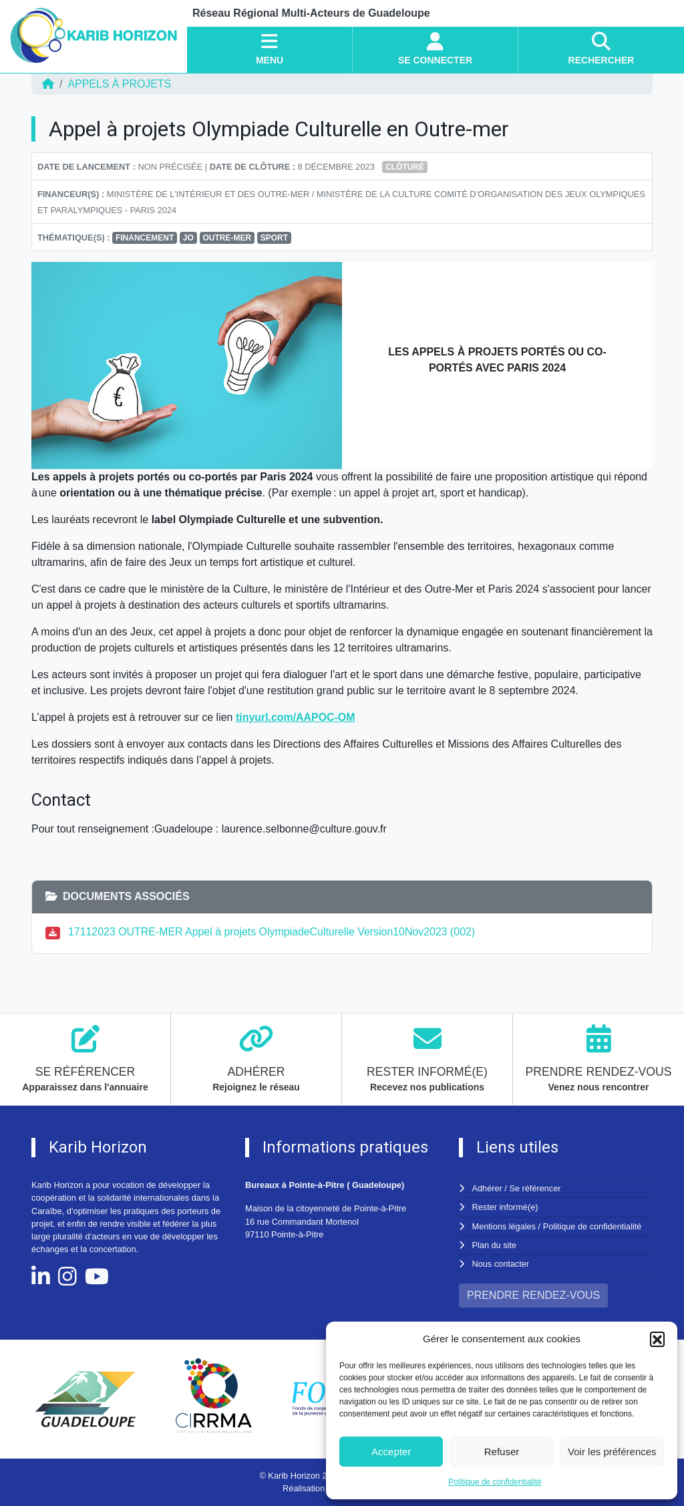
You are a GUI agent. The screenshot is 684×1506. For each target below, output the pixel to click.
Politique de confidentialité (494, 1482)
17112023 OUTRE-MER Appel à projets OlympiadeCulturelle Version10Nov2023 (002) (273, 931)
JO (188, 238)
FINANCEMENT (145, 238)
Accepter (391, 1451)
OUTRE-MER (226, 238)
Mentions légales (504, 1226)
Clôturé (404, 167)
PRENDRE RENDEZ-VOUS (533, 1295)
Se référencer (535, 1188)
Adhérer (487, 1188)
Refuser (502, 1451)
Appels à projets (119, 84)
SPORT (274, 238)
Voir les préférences (612, 1451)
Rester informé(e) (505, 1207)
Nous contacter (501, 1264)
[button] (657, 1339)
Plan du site (494, 1245)
